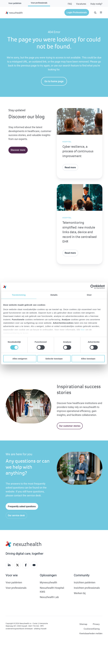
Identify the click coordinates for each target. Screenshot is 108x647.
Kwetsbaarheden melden (90, 633)
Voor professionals (16, 587)
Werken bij (80, 593)
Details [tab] (54, 295)
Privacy (96, 624)
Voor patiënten (14, 582)
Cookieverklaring (92, 628)
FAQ (70, 3)
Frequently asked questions (22, 506)
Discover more (18, 149)
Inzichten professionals (87, 587)
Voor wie (12, 575)
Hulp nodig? (96, 3)
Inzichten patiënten (84, 582)
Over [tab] (89, 295)
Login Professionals (77, 12)
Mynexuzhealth (48, 582)
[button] (101, 12)
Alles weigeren (19, 358)
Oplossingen (48, 575)
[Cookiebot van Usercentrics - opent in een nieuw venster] (92, 287)
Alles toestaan (88, 358)
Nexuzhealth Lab (49, 597)
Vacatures (81, 3)
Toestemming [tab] (19, 295)
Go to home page (54, 81)
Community (81, 575)
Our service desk (16, 515)
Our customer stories (69, 425)
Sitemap (83, 624)
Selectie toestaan (54, 358)
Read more (70, 167)
